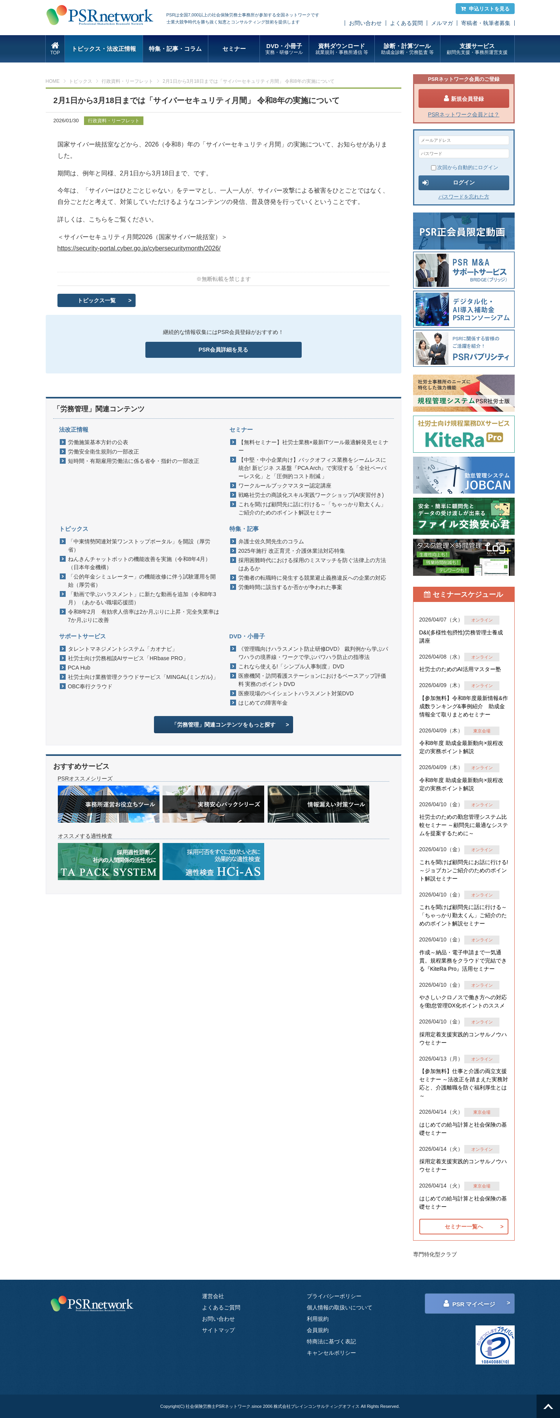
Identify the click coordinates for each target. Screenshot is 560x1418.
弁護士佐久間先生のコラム (271, 541)
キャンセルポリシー (331, 1353)
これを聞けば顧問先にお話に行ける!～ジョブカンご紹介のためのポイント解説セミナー (463, 870)
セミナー (234, 48)
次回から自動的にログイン (464, 167)
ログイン (448, 182)
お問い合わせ (365, 23)
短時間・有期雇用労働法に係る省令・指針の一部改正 (133, 461)
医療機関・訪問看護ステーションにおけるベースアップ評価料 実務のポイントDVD (312, 680)
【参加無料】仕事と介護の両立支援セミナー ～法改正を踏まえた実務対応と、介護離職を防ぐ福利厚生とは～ (463, 1083)
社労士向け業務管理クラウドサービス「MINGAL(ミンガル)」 (143, 677)
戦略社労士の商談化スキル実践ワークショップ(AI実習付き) (311, 495)
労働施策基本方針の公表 (98, 442)
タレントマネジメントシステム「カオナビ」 (122, 649)
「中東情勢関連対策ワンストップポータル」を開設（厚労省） (139, 545)
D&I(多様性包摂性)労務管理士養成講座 (461, 636)
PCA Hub (79, 667)
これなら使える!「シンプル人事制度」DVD (291, 666)
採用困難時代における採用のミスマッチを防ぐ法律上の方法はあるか (312, 564)
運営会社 (213, 1296)
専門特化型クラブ (435, 1254)
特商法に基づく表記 (331, 1341)
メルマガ (442, 23)
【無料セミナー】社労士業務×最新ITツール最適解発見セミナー (313, 446)
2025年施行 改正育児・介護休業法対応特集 (291, 551)
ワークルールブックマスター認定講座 (284, 485)
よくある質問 (406, 23)
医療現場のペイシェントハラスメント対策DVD (296, 693)
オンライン (482, 620)
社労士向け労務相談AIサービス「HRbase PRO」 (128, 658)
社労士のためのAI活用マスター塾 (460, 669)
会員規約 (318, 1330)
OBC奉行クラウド (90, 686)
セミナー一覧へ (464, 1226)
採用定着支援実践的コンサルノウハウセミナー (463, 1038)
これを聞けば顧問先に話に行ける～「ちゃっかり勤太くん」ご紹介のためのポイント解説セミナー (312, 508)
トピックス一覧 (96, 300)
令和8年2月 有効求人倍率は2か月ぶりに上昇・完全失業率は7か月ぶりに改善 (143, 616)
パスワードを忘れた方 (463, 197)
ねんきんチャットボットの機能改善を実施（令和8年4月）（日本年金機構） (139, 563)
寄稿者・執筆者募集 (485, 23)
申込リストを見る (485, 9)
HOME (53, 81)
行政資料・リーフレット (127, 81)
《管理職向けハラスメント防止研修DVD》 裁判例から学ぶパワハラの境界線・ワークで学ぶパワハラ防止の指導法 (313, 653)
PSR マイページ (469, 1303)
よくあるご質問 (221, 1307)
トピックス (80, 81)
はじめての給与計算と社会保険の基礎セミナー (463, 1129)
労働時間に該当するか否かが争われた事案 (290, 587)
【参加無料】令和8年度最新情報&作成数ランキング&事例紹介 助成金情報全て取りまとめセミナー (463, 706)
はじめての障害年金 (263, 703)
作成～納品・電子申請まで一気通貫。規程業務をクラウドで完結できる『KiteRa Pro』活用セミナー (463, 960)
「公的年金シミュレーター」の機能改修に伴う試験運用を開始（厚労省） (142, 580)
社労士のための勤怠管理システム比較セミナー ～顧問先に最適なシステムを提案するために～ (463, 825)
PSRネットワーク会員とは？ (463, 114)
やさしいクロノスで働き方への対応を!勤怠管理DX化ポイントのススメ (463, 1001)
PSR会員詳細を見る (223, 349)
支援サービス (477, 49)
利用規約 (318, 1319)
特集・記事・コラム (175, 48)
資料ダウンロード (341, 49)
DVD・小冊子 (284, 49)
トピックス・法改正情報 (104, 48)
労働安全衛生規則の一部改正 (103, 451)
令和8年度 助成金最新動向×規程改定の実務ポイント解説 (461, 747)
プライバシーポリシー (334, 1296)
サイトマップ (218, 1330)
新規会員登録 (464, 98)
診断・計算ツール (407, 49)
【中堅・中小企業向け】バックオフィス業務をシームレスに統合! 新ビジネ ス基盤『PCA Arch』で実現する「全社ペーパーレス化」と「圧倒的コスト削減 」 (312, 468)
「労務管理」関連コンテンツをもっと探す (224, 725)
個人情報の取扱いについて (339, 1307)
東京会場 (481, 731)
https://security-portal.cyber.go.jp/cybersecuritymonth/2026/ (139, 248)
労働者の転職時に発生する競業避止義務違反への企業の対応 (312, 578)
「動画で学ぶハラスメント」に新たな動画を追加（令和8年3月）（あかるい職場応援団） (142, 598)
